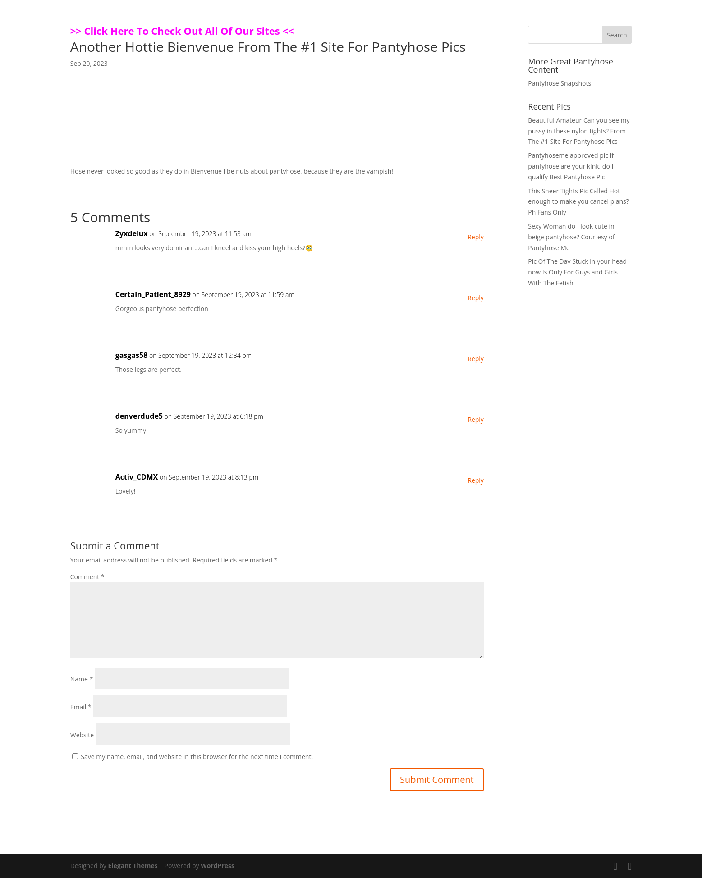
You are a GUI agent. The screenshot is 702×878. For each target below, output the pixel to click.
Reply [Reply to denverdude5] (476, 419)
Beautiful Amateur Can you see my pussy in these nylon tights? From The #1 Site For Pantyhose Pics (578, 131)
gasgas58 (131, 355)
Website (82, 735)
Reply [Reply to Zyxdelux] (476, 237)
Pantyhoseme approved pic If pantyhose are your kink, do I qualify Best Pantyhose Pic (571, 166)
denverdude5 (139, 416)
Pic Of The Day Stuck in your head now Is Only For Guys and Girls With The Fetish (577, 272)
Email (81, 707)
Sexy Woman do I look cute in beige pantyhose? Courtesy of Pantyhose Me (571, 237)
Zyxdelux (131, 233)
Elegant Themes (132, 865)
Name (81, 679)
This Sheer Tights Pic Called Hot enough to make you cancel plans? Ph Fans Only (578, 202)
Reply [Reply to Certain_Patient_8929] (476, 297)
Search (617, 35)
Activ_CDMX (136, 477)
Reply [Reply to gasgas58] (476, 358)
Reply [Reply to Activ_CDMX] (476, 480)
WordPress (217, 865)
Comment (87, 576)
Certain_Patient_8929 (153, 294)
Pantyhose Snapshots (559, 83)
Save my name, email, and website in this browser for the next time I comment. (197, 756)
